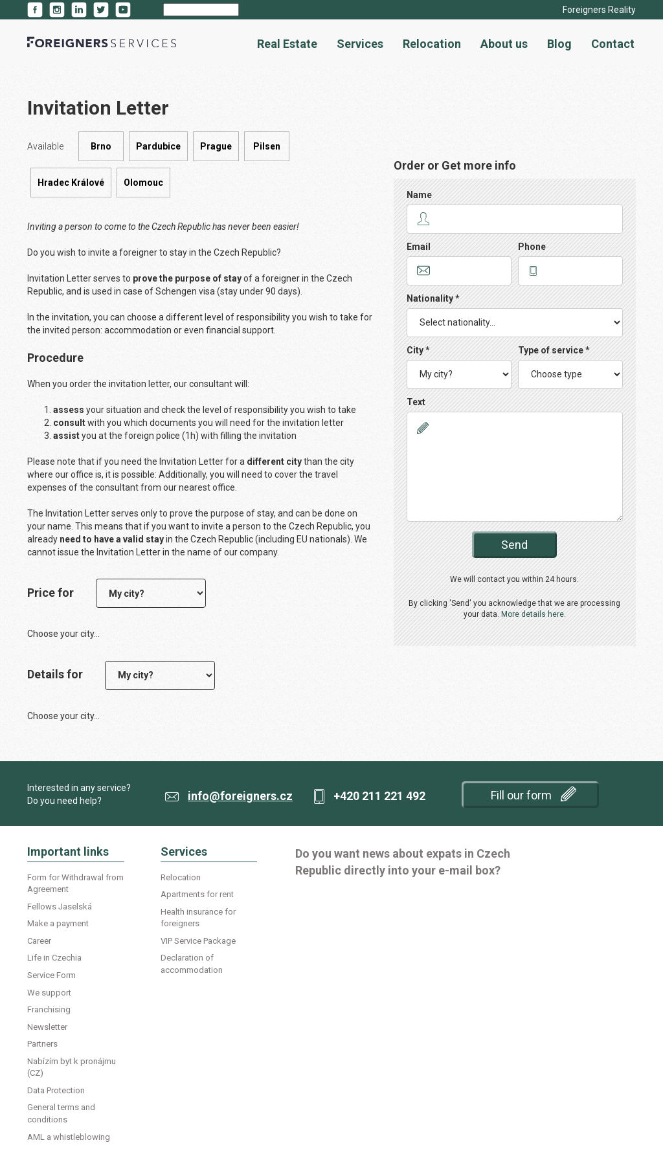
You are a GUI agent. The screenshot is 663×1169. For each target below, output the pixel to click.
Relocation (432, 43)
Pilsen (266, 146)
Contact (613, 43)
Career (39, 941)
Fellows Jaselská (59, 906)
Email (419, 246)
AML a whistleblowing (68, 1137)
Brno (101, 146)
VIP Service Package (198, 941)
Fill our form (533, 794)
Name (419, 195)
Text (416, 402)
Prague (216, 146)
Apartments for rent (197, 894)
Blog (559, 43)
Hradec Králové (71, 182)
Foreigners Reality (599, 10)
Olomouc (143, 182)
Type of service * (554, 350)
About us (504, 43)
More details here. (533, 614)
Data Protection (56, 1090)
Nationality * (433, 298)
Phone (532, 246)
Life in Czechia (54, 958)
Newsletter (47, 1027)
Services (360, 43)
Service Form (51, 975)
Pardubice (158, 146)
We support (49, 992)
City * (418, 350)
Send (514, 544)
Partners (42, 1044)
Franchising (49, 1009)
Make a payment (58, 923)
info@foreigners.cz (240, 796)
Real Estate (287, 43)
